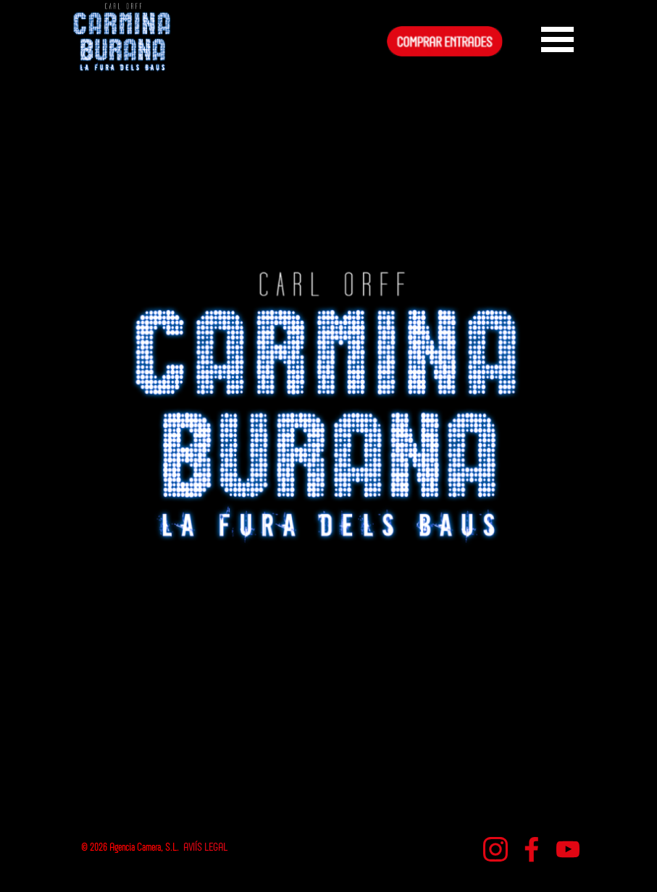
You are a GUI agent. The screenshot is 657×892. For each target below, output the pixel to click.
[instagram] (495, 849)
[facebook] (531, 849)
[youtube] (567, 849)
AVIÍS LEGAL (205, 848)
